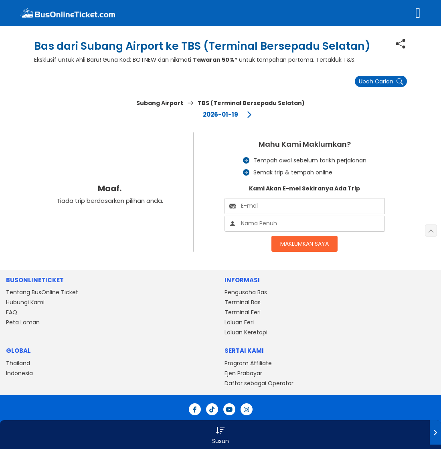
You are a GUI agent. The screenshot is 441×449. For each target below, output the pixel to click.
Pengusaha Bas (246, 292)
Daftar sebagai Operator (259, 383)
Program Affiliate (248, 363)
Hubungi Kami (25, 302)
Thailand (18, 363)
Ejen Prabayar (243, 373)
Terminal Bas (243, 302)
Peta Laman (23, 322)
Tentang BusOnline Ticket (42, 292)
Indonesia (19, 373)
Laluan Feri (239, 322)
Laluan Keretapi (246, 332)
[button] (220, 434)
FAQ (11, 312)
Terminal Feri (243, 312)
